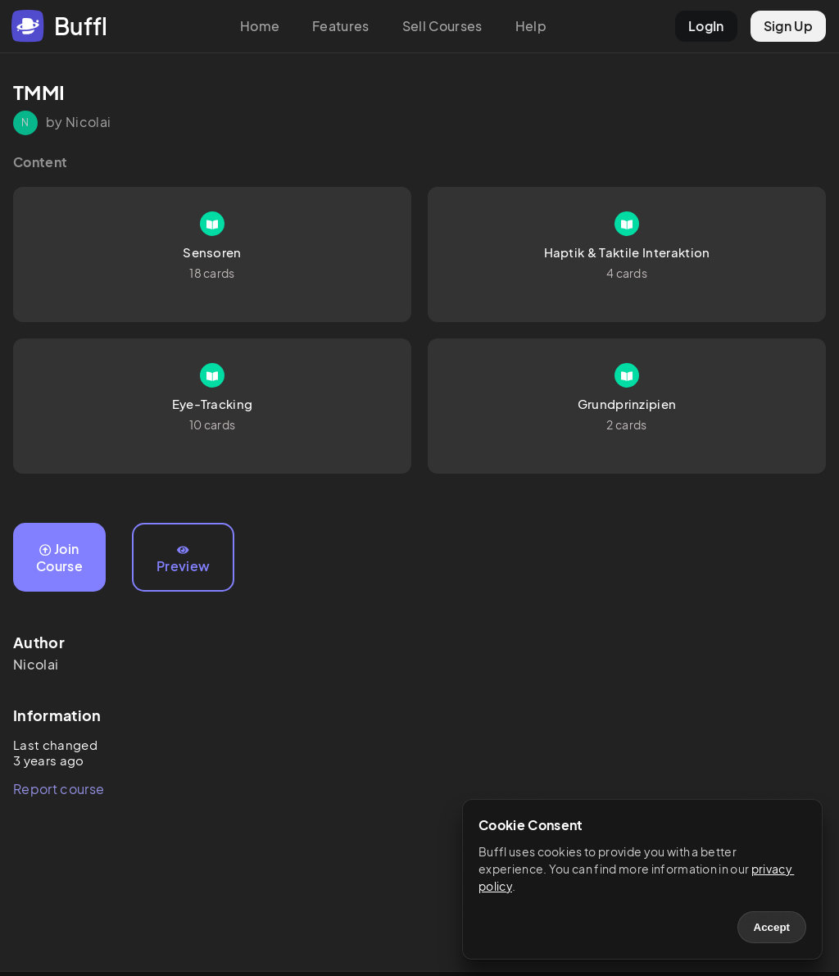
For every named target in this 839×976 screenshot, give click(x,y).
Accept (772, 927)
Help (530, 25)
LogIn (706, 25)
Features (341, 25)
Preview (183, 559)
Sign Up (788, 25)
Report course (58, 788)
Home (259, 25)
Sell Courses (442, 25)
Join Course (59, 557)
